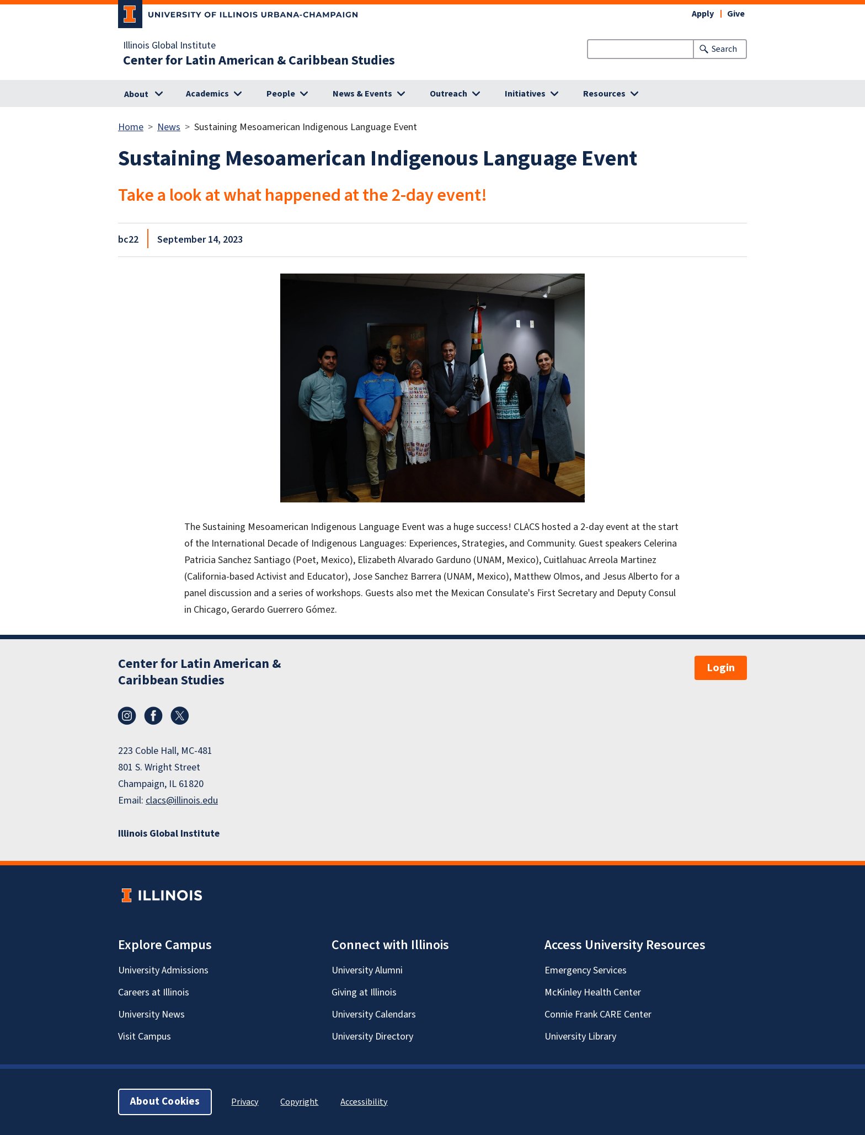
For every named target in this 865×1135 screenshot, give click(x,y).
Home (130, 127)
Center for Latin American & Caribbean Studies (259, 60)
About (136, 94)
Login (721, 668)
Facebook (153, 716)
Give (736, 14)
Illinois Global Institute (169, 45)
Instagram (127, 716)
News (168, 127)
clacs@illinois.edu (182, 800)
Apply (703, 14)
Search (724, 49)
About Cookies (165, 1101)
